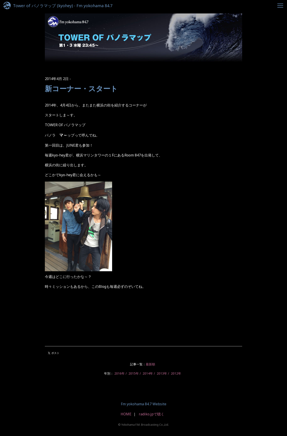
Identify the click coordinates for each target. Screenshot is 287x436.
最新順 (150, 364)
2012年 (176, 373)
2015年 (133, 373)
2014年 (148, 373)
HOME (126, 414)
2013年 (162, 373)
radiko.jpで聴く (151, 414)
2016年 (119, 373)
